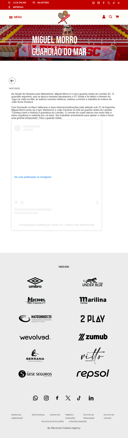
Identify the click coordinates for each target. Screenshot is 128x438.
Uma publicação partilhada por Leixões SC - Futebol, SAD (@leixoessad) (56, 225)
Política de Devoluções (53, 421)
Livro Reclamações (78, 421)
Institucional (38, 415)
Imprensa (15, 7)
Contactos (55, 415)
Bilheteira (40, 2)
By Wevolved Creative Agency (64, 427)
